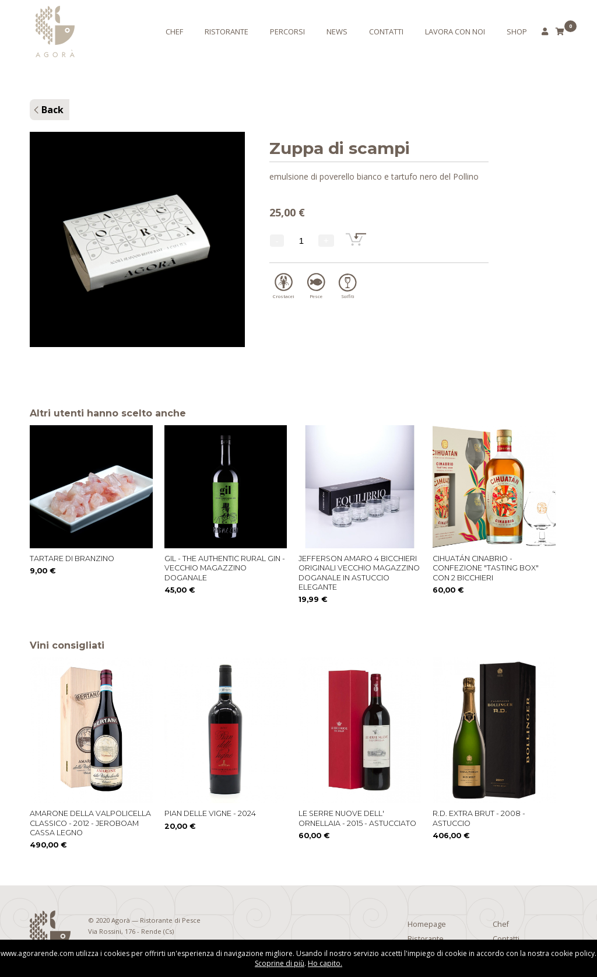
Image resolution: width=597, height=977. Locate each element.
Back (52, 109)
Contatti (386, 31)
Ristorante (226, 31)
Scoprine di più (279, 963)
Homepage (427, 924)
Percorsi (287, 31)
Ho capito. (325, 963)
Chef (174, 31)
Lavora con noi (455, 31)
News (336, 31)
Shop (517, 31)
